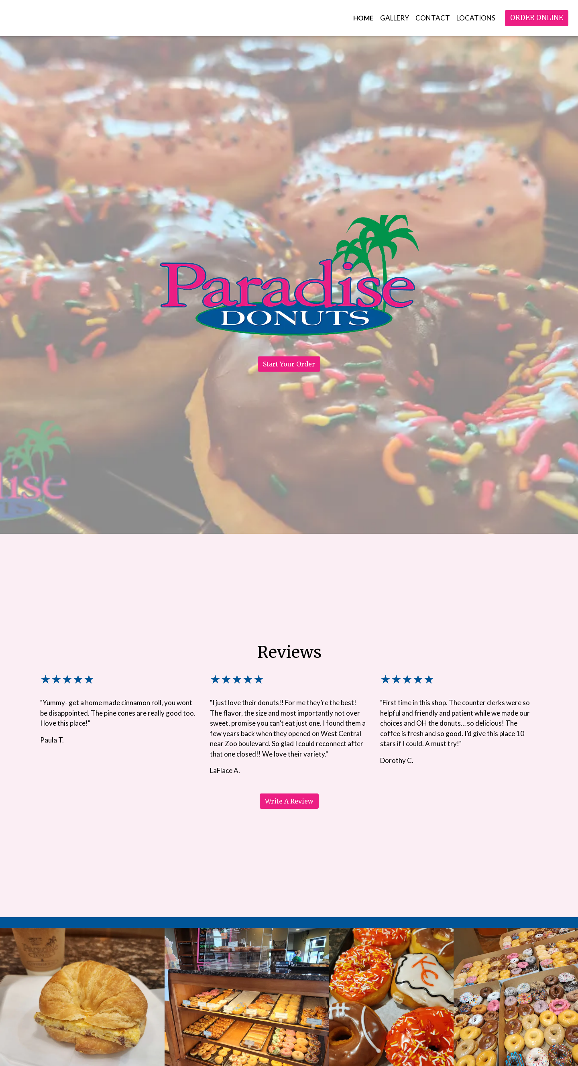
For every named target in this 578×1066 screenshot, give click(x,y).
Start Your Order (289, 364)
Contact (432, 18)
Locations (475, 18)
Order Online (536, 17)
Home (363, 18)
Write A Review (289, 801)
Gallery (394, 18)
